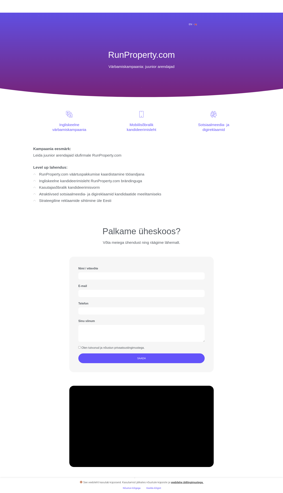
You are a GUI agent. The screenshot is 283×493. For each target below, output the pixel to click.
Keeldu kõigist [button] (153, 488)
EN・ (193, 24)
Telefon (83, 303)
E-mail (82, 285)
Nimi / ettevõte (88, 268)
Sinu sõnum (86, 321)
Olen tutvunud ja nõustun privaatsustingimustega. (113, 347)
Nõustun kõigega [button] (131, 488)
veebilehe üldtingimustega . (187, 482)
